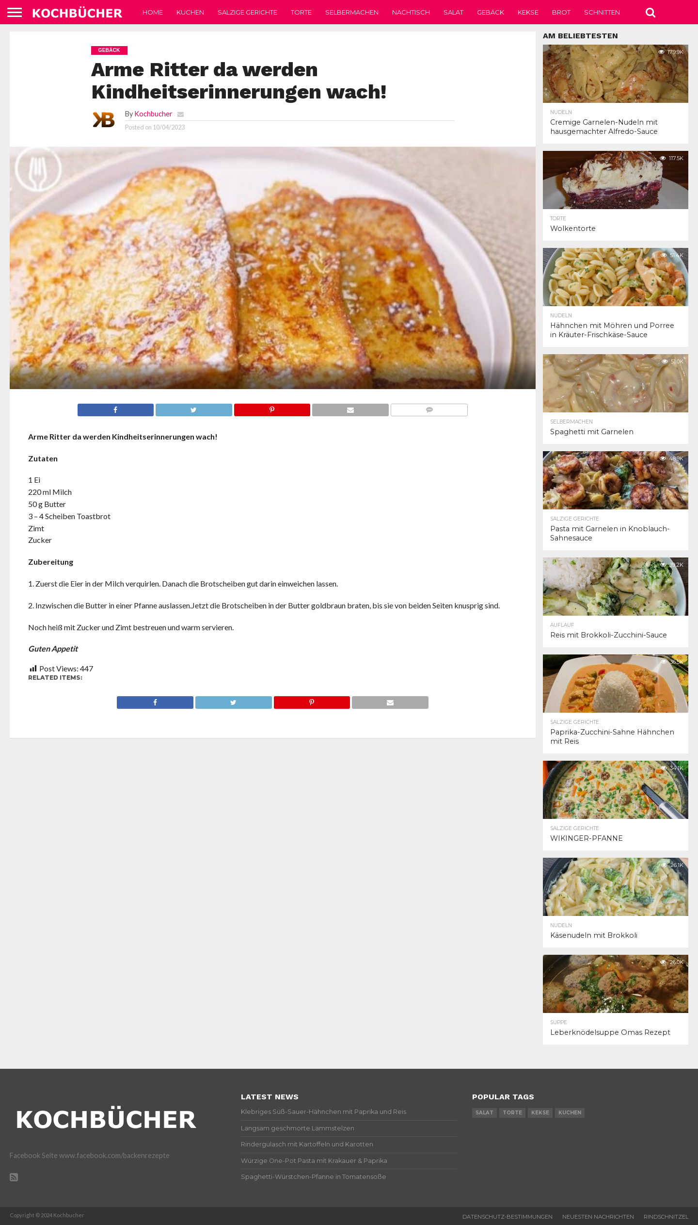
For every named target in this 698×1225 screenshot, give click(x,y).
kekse (540, 1113)
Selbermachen (352, 12)
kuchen (569, 1113)
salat (484, 1113)
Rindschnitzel (666, 1216)
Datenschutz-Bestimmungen (507, 1216)
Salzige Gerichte (247, 12)
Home (153, 12)
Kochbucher (153, 114)
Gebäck (490, 12)
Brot (561, 12)
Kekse (528, 12)
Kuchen (190, 12)
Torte (301, 12)
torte (512, 1113)
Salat (453, 12)
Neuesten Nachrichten (598, 1216)
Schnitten (602, 12)
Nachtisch (411, 12)
